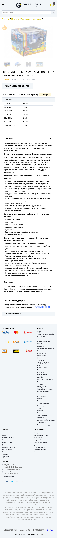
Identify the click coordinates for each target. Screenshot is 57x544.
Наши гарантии (7, 440)
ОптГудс (50, 530)
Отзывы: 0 (14, 79)
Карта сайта (6, 457)
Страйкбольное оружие (45, 389)
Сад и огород (41, 355)
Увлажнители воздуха (44, 425)
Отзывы (4, 452)
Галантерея (41, 382)
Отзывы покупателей (28, 314)
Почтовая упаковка (43, 413)
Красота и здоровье (43, 341)
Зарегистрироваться (41, 435)
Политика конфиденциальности (44, 452)
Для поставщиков (7, 449)
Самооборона (41, 406)
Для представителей (8, 445)
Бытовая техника (42, 367)
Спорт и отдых (42, 351)
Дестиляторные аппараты (45, 348)
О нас (4, 435)
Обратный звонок (40, 440)
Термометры (41, 422)
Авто (38, 339)
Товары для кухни (43, 403)
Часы (39, 408)
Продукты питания (43, 391)
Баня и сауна (41, 396)
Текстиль (40, 384)
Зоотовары (40, 418)
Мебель (39, 398)
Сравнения (38, 437)
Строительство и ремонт (45, 379)
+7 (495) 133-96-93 (42, 307)
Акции (39, 332)
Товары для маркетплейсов (46, 334)
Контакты (5, 454)
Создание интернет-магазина (24, 534)
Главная (5, 19)
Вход (36, 433)
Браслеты (40, 372)
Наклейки (40, 377)
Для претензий (39, 445)
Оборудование (42, 387)
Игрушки (15, 19)
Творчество (41, 394)
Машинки (37, 19)
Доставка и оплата (8, 437)
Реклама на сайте (40, 449)
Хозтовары (40, 360)
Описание (28, 138)
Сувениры (40, 343)
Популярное (41, 336)
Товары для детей (43, 363)
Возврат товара (7, 442)
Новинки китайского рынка (46, 420)
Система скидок (39, 447)
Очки (39, 358)
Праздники (40, 346)
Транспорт (26, 19)
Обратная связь (9, 476)
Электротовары (42, 415)
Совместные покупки (8, 447)
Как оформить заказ (41, 442)
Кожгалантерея (42, 353)
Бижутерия (40, 370)
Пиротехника (41, 401)
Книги (39, 365)
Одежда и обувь (42, 375)
